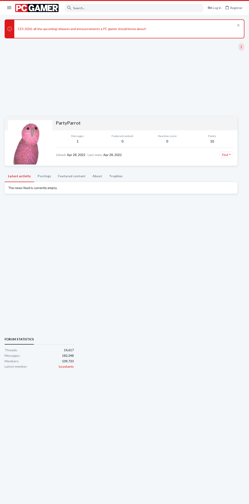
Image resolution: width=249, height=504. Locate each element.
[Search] (134, 8)
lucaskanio (236, 285)
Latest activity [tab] (19, 176)
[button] (9, 8)
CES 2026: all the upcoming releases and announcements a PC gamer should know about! (82, 29)
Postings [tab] (44, 176)
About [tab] (97, 176)
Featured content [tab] (72, 176)
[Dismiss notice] (237, 25)
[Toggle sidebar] (241, 47)
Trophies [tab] (116, 176)
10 (154, 141)
